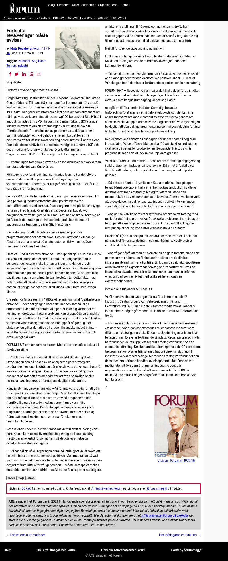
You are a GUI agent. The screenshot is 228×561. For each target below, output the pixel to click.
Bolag (51, 5)
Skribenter (88, 5)
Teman (125, 5)
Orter (75, 5)
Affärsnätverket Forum (106, 488)
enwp (31, 478)
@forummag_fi (157, 488)
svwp (11, 478)
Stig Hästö (39, 61)
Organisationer (108, 5)
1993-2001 (73, 18)
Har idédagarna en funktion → (180, 535)
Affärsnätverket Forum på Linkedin (165, 515)
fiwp (21, 478)
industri (23, 65)
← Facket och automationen (25, 535)
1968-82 (44, 18)
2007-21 (103, 18)
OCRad (26, 488)
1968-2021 (118, 18)
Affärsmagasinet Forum (19, 18)
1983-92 (58, 18)
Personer (63, 5)
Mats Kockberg (21, 48)
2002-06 (89, 18)
